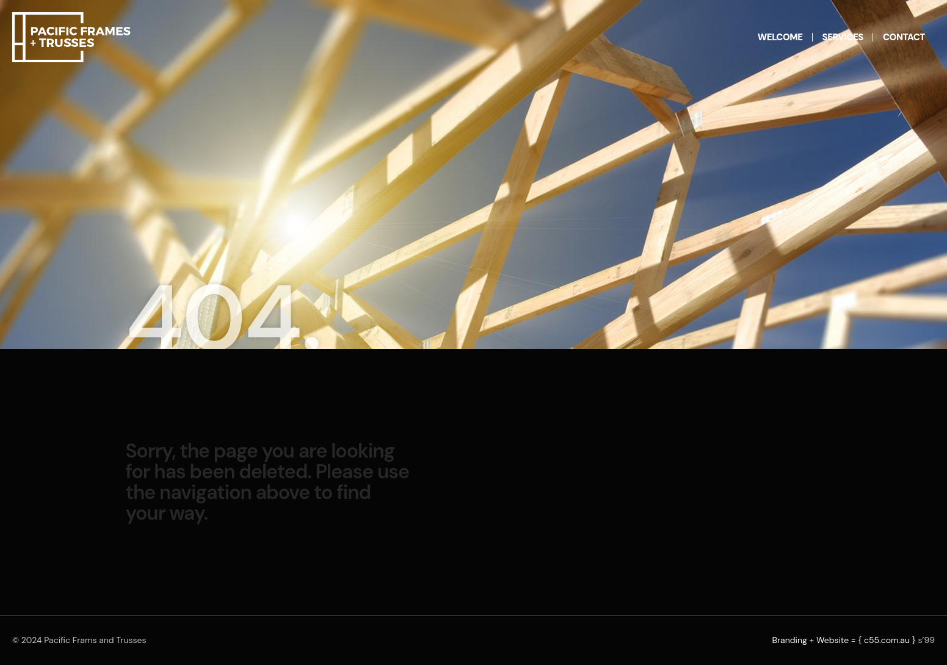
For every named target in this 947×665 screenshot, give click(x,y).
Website (832, 639)
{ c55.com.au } (886, 639)
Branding (789, 639)
